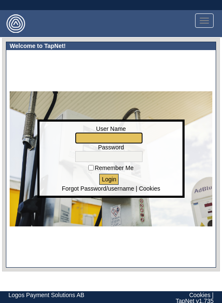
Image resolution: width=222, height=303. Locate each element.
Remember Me (114, 168)
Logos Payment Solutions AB (46, 295)
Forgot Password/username (98, 188)
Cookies (149, 188)
